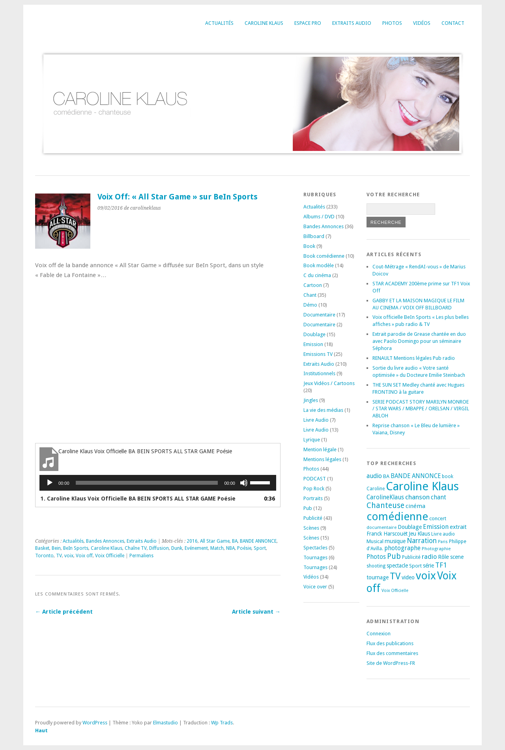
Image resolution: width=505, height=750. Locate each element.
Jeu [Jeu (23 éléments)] (412, 533)
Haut (41, 730)
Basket (42, 548)
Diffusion (159, 548)
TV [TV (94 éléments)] (395, 576)
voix (68, 555)
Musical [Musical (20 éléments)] (375, 541)
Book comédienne (323, 256)
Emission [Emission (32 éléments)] (436, 526)
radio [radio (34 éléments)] (429, 556)
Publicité (312, 518)
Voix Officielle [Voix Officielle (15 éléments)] (395, 590)
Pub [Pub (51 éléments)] (394, 556)
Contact (452, 23)
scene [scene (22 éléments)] (457, 557)
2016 (192, 541)
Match (217, 548)
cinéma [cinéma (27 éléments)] (415, 506)
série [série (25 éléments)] (428, 565)
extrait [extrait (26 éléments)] (458, 526)
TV (59, 555)
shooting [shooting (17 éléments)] (376, 566)
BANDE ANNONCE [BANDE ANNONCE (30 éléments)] (416, 476)
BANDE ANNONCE (258, 541)
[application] (157, 483)
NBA (230, 548)
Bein (56, 548)
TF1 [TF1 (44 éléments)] (441, 565)
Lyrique (311, 440)
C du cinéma (317, 275)
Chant (309, 295)
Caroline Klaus (264, 23)
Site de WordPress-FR (391, 663)
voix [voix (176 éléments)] (426, 575)
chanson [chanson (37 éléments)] (417, 497)
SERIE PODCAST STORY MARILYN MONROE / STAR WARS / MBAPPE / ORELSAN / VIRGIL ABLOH (420, 409)
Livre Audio (316, 420)
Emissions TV (318, 354)
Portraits (313, 498)
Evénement (196, 548)
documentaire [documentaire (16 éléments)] (382, 527)
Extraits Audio (351, 23)
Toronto (44, 555)
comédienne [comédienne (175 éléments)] (397, 516)
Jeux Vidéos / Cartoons (329, 383)
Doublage (314, 334)
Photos (392, 23)
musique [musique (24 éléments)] (395, 541)
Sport (260, 548)
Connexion (379, 633)
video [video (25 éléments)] (408, 577)
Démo (310, 305)
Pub (307, 508)
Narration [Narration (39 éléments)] (422, 541)
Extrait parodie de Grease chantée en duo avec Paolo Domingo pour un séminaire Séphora (419, 341)
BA (235, 541)
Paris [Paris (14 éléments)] (443, 541)
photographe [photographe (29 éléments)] (402, 548)
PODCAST (314, 479)
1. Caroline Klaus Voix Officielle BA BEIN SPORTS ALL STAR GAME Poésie (138, 498)
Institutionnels (319, 373)
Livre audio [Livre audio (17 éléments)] (443, 534)
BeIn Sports (75, 548)
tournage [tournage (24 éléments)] (378, 577)
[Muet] (244, 483)
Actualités (219, 23)
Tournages (315, 557)
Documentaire (319, 315)
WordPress (94, 723)
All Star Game (215, 541)
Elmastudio (165, 723)
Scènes (311, 528)
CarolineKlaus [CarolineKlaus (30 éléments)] (385, 497)
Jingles (310, 400)
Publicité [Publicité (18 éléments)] (411, 557)
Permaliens (141, 555)
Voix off (84, 555)
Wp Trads (222, 723)
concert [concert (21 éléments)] (437, 518)
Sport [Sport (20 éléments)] (415, 566)
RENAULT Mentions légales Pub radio (413, 358)
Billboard (313, 236)
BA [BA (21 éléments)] (386, 476)
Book (309, 246)
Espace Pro (307, 23)
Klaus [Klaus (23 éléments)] (423, 533)
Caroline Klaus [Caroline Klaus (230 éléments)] (422, 486)
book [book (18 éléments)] (447, 476)
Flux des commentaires (392, 653)
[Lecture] (50, 483)
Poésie (244, 548)
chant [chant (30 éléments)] (438, 497)
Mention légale (320, 449)
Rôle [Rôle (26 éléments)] (443, 556)
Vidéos (421, 23)
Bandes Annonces (105, 541)
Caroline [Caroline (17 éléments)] (376, 488)
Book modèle (318, 265)
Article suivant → (256, 612)
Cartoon (312, 285)
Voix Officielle (109, 555)
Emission (313, 344)
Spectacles (315, 548)
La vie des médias (323, 410)
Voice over (315, 587)
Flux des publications (390, 643)
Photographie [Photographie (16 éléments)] (436, 548)
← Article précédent (64, 612)
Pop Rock (313, 488)
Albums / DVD (319, 217)
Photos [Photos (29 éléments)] (376, 556)
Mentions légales (322, 459)
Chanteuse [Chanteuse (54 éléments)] (385, 505)
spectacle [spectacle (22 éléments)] (397, 565)
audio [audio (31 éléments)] (374, 476)
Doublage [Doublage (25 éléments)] (410, 527)
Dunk (176, 548)
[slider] (147, 483)
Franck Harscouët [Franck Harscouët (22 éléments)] (387, 533)
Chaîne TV (136, 548)
